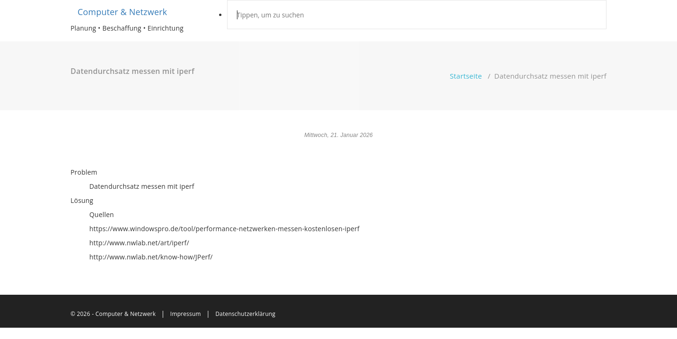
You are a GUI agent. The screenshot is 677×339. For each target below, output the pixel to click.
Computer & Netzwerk (122, 11)
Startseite (466, 76)
